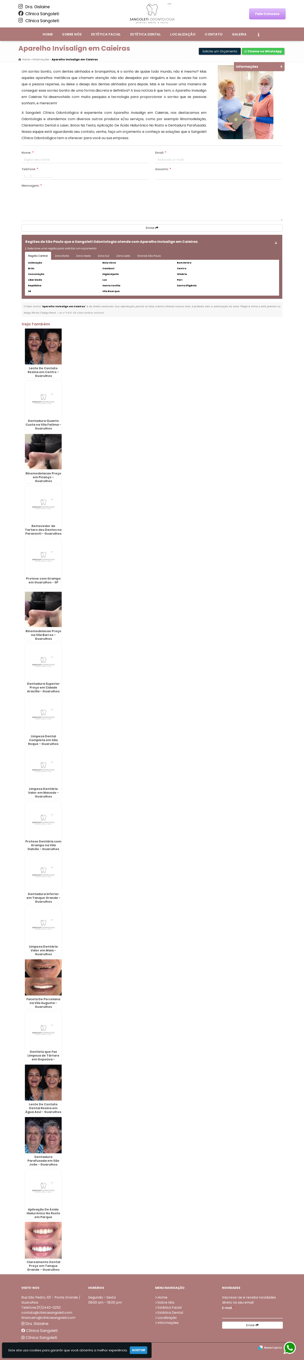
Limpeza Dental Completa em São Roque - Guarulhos (43, 740)
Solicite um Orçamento (219, 51)
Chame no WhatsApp (263, 51)
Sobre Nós (72, 34)
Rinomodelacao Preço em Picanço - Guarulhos (43, 477)
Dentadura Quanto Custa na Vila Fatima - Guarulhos (43, 425)
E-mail (228, 1308)
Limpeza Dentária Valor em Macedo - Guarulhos (43, 793)
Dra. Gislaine (34, 7)
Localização (182, 34)
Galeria (239, 34)
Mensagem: (32, 185)
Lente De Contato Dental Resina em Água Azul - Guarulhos (43, 1108)
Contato (214, 34)
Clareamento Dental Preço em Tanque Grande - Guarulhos (43, 1266)
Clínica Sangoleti (38, 14)
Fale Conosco (267, 13)
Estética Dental (145, 34)
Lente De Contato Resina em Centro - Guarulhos (43, 372)
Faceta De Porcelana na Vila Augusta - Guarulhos (43, 1003)
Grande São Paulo (149, 256)
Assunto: (163, 169)
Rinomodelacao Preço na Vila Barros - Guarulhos (43, 635)
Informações (168, 1322)
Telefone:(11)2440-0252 (41, 1307)
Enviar (152, 228)
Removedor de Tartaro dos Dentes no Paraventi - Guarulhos (43, 530)
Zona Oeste (83, 256)
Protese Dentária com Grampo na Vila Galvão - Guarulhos (43, 845)
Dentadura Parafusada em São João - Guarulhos (43, 1161)
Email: (160, 153)
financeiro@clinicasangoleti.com (48, 1317)
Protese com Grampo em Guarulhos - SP (43, 580)
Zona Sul (103, 256)
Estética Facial (106, 34)
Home (48, 34)
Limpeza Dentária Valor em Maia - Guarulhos (43, 950)
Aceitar (138, 1350)
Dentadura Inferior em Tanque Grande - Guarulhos (43, 898)
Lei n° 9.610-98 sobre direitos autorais (81, 312)
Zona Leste (123, 256)
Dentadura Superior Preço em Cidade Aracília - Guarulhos (43, 687)
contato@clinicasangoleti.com (46, 1312)
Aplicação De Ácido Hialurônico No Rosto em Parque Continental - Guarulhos (43, 1217)
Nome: (28, 153)
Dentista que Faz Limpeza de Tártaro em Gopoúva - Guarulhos (43, 1057)
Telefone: (30, 169)
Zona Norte (62, 256)
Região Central (38, 256)
